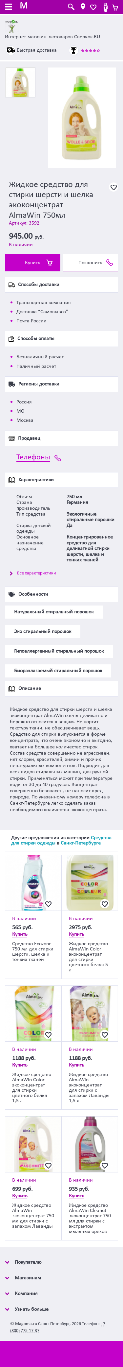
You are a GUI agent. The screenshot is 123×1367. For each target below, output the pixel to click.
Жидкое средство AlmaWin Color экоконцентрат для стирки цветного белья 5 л (88, 957)
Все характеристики (36, 573)
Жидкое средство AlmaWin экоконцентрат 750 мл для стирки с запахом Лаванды (33, 1216)
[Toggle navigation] (8, 7)
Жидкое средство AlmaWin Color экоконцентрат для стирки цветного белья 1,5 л (31, 1087)
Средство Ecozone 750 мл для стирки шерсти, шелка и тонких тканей (32, 951)
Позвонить (90, 262)
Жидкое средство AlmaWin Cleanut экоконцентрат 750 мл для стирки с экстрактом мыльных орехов (90, 1218)
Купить (32, 262)
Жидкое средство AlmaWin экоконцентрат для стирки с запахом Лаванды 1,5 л (89, 1087)
